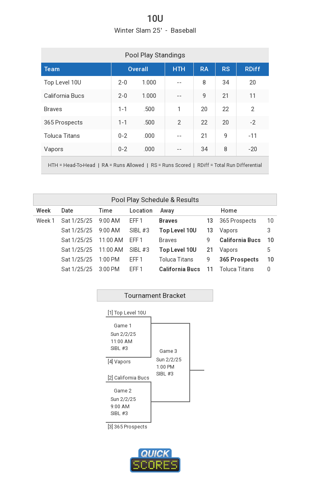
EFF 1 (136, 220)
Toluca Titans (62, 135)
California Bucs (64, 95)
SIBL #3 (139, 230)
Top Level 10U (62, 82)
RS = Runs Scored (171, 165)
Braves (53, 109)
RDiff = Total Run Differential (229, 165)
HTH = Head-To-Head (71, 165)
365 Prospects (63, 122)
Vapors (53, 149)
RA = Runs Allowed (123, 165)
